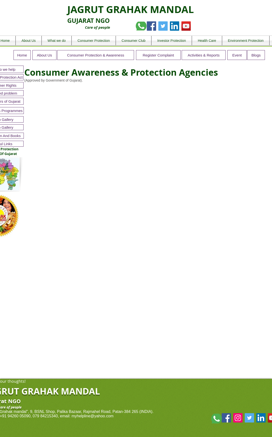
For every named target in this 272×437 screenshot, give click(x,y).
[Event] (237, 55)
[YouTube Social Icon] (186, 26)
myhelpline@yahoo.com (92, 416)
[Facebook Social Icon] (151, 26)
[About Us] (44, 55)
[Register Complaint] (158, 55)
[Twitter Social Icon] (163, 26)
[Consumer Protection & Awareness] (95, 55)
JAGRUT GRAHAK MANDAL (130, 9)
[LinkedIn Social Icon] (174, 26)
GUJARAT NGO (88, 20)
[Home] (22, 55)
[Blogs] (256, 55)
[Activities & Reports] (204, 55)
